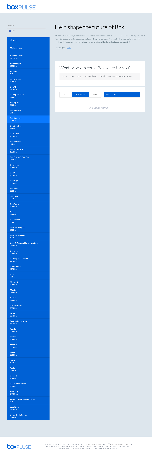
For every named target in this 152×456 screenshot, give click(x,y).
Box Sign (14, 180)
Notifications (16, 305)
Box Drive (14, 134)
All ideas (13, 40)
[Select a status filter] (122, 94)
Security (13, 344)
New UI (13, 298)
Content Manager (18, 235)
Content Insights (17, 227)
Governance (15, 266)
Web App (14, 391)
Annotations (15, 79)
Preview (13, 329)
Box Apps (14, 102)
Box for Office (16, 149)
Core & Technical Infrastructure (24, 243)
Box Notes (14, 173)
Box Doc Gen (15, 126)
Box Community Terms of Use (120, 444)
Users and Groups (18, 383)
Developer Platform (19, 258)
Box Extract (15, 141)
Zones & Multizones (19, 415)
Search (13, 337)
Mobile (13, 290)
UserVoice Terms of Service (93, 444)
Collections (15, 219)
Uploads (14, 376)
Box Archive (15, 110)
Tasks (12, 368)
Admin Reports (16, 63)
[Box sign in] (26, 31)
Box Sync (14, 196)
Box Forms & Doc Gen (19, 157)
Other (13, 313)
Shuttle (13, 360)
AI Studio (14, 71)
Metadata (14, 282)
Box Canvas (15, 118)
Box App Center (17, 94)
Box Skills (14, 188)
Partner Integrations (19, 321)
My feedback (16, 48)
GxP (12, 274)
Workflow (14, 407)
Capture (13, 212)
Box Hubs (14, 165)
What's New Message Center (23, 399)
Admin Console (16, 55)
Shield (12, 352)
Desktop (14, 251)
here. (69, 47)
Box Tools (14, 204)
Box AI (13, 87)
